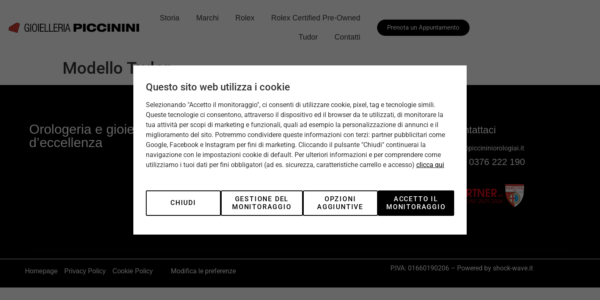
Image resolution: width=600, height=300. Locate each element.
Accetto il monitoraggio (416, 202)
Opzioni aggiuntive (340, 202)
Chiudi (183, 203)
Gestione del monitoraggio (262, 202)
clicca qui (430, 165)
